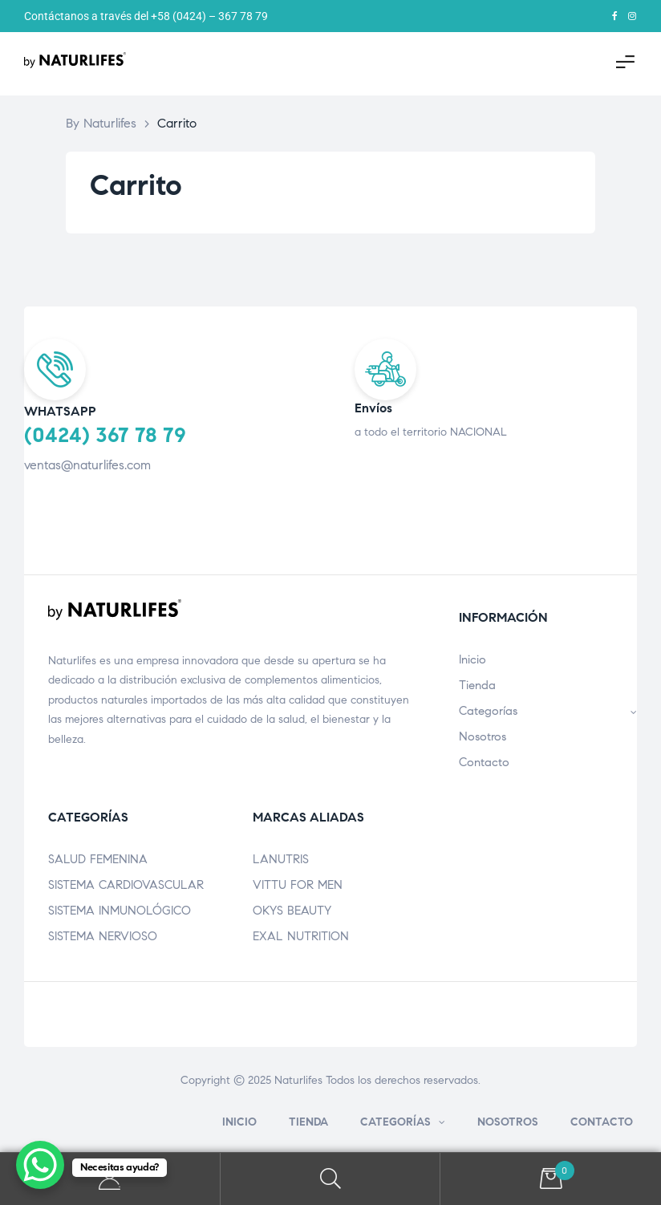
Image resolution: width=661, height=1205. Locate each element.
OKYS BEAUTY (292, 910)
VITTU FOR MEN (298, 885)
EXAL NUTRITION (301, 936)
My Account (110, 1179)
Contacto (484, 762)
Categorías (548, 711)
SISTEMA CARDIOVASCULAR (126, 885)
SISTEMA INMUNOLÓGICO (119, 910)
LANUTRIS (281, 859)
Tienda (477, 685)
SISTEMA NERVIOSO (102, 936)
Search (331, 1179)
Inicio (472, 659)
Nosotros (482, 736)
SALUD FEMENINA (98, 859)
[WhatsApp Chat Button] (40, 1165)
